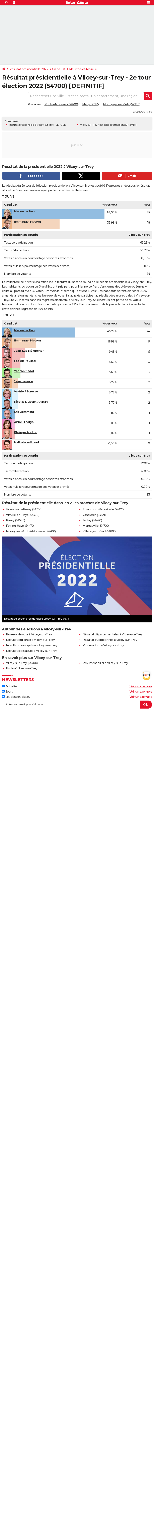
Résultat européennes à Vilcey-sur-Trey (110, 640)
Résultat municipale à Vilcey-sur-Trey (31, 645)
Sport (7, 691)
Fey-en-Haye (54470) (20, 526)
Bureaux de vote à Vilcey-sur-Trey (29, 634)
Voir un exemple (141, 686)
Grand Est (58, 69)
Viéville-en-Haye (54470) (22, 515)
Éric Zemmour (24, 412)
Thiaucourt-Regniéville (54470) (103, 509)
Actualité (9, 686)
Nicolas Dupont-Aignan (31, 401)
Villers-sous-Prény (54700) (24, 509)
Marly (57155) (90, 104)
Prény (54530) (15, 520)
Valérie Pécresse (26, 391)
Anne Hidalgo (23, 422)
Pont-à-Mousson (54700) (62, 104)
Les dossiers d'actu (16, 697)
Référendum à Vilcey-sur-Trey (103, 645)
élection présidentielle (112, 282)
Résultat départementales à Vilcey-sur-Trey (112, 634)
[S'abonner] (77, 705)
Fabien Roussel (25, 361)
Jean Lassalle (23, 381)
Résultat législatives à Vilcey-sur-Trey (31, 651)
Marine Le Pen (24, 211)
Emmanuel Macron (27, 221)
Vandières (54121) (94, 515)
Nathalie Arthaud (26, 442)
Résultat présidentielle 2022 (28, 69)
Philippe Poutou (25, 432)
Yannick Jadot (24, 371)
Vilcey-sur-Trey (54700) (22, 663)
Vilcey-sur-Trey (88, 124)
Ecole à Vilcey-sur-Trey (21, 668)
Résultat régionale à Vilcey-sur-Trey (30, 640)
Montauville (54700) (96, 526)
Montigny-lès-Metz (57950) (121, 104)
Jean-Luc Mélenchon (29, 350)
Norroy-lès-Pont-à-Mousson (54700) (31, 531)
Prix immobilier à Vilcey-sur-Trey (105, 663)
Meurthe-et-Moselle (83, 69)
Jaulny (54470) (92, 520)
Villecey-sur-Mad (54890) (99, 531)
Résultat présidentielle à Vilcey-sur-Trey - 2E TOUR (37, 124)
